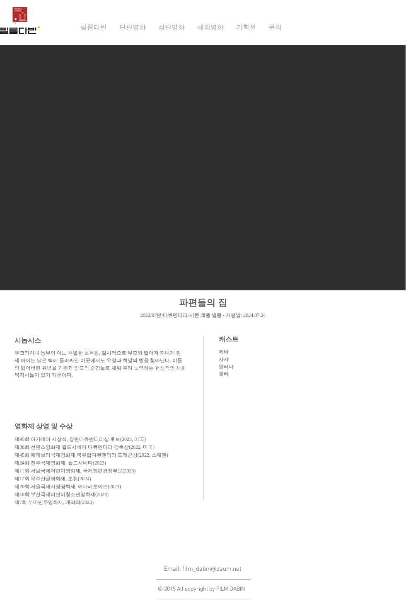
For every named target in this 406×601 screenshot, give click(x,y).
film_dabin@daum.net (212, 569)
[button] (132, 28)
